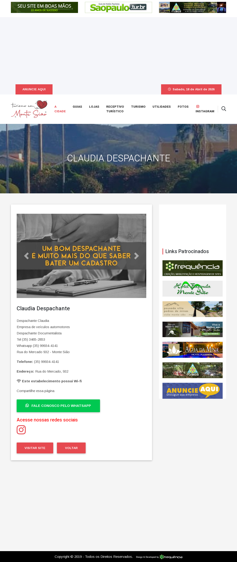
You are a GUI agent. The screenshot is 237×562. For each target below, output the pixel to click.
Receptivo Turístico (115, 109)
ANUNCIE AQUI (34, 89)
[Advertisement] (118, 49)
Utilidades (162, 106)
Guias (77, 106)
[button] (26, 256)
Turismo (138, 106)
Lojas (94, 106)
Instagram (205, 109)
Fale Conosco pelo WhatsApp (58, 406)
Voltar (71, 448)
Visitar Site (35, 448)
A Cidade (60, 109)
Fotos (183, 106)
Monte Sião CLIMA (192, 226)
